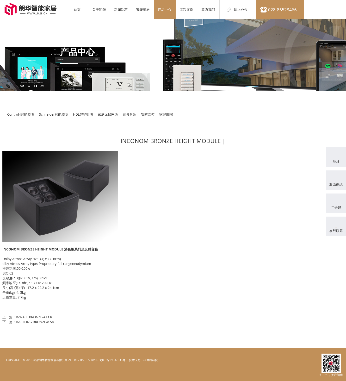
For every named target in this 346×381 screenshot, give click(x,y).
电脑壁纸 (134, 360)
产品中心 (165, 9)
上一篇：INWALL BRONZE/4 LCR (27, 317)
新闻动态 (121, 9)
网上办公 (241, 9)
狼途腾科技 (150, 360)
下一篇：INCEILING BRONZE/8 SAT (29, 321)
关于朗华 (99, 9)
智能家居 (143, 9)
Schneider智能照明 (53, 114)
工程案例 (187, 9)
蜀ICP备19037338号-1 (113, 360)
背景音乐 (129, 114)
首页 (77, 9)
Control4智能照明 (20, 114)
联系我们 (209, 9)
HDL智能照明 (83, 114)
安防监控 (147, 114)
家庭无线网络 (108, 114)
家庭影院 (166, 114)
